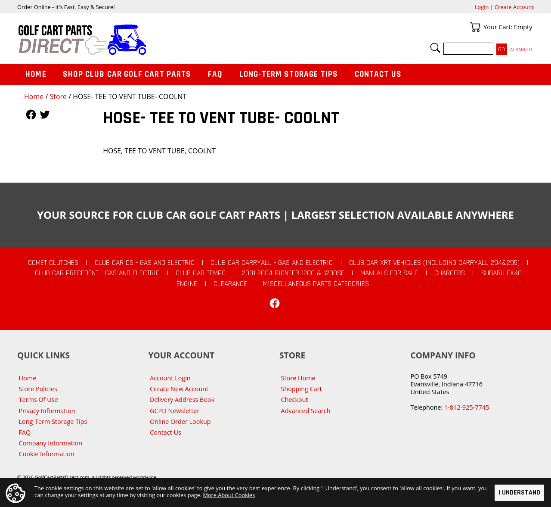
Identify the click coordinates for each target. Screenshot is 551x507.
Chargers (449, 273)
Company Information (50, 443)
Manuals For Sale (389, 273)
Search (435, 48)
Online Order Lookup (180, 421)
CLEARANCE (230, 284)
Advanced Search (306, 411)
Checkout (294, 399)
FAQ (215, 74)
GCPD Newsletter (174, 411)
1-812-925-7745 (466, 407)
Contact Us (378, 74)
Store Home (298, 378)
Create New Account (179, 389)
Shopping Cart (301, 389)
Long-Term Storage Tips (288, 74)
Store (58, 96)
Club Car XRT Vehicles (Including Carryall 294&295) (434, 262)
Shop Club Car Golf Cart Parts (127, 74)
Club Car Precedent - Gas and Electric (97, 273)
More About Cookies (229, 494)
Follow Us (31, 114)
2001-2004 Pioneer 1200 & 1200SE (293, 273)
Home (33, 96)
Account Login (170, 378)
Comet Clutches (53, 262)
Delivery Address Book (182, 399)
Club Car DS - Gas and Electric (145, 262)
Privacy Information (47, 411)
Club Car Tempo (201, 273)
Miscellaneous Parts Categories (316, 284)
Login (482, 7)
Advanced (521, 50)
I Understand (519, 492)
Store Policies (38, 389)
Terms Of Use (38, 399)
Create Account (514, 7)
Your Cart (475, 27)
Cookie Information (46, 454)
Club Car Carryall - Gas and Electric (271, 262)
